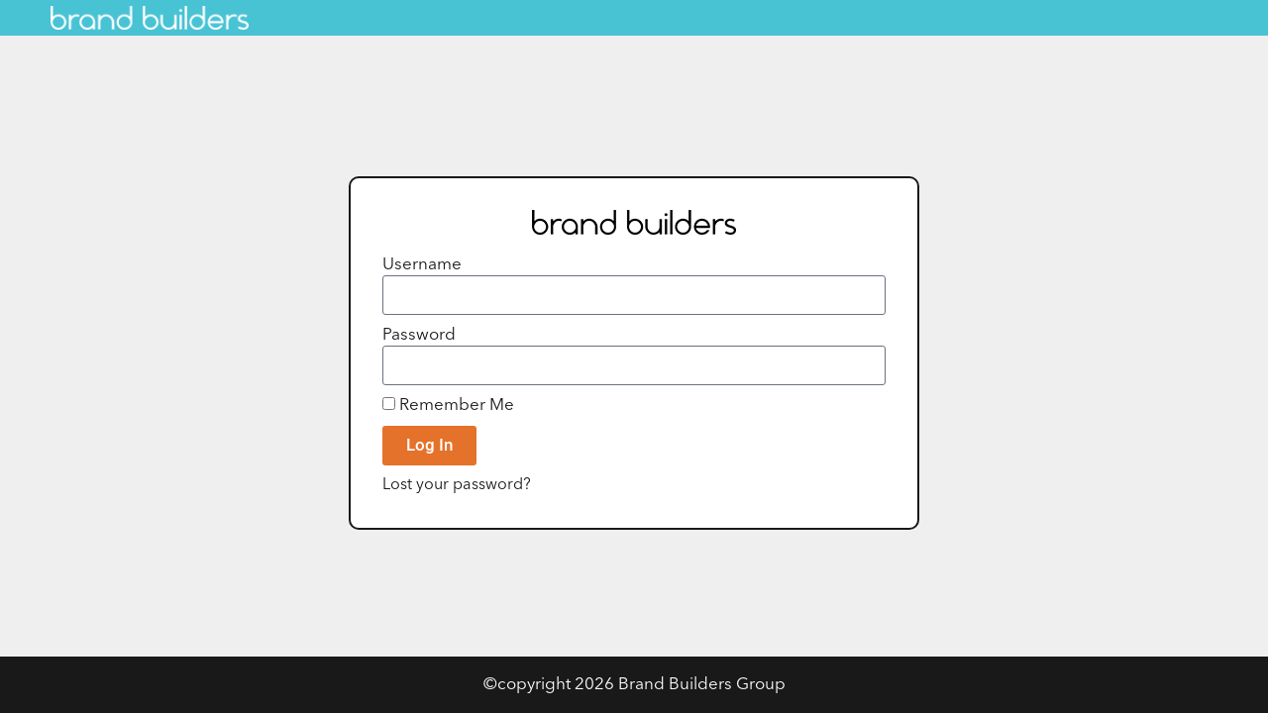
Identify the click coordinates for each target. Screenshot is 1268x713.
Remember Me (448, 405)
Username (422, 264)
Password (419, 335)
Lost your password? (456, 485)
